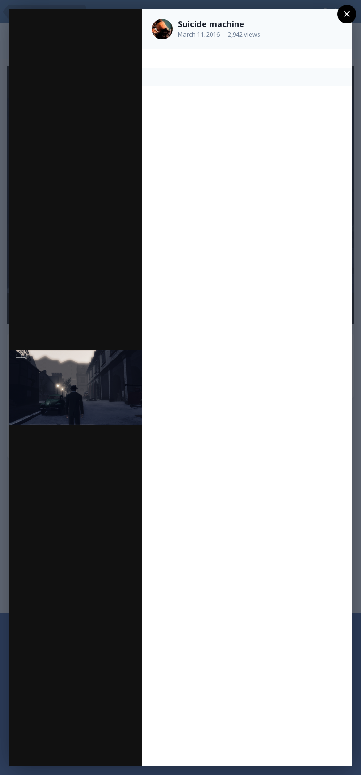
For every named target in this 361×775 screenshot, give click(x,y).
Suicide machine (211, 24)
